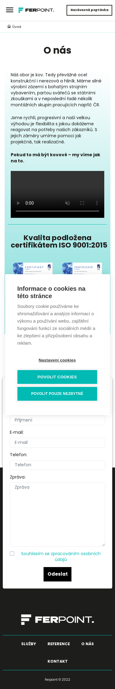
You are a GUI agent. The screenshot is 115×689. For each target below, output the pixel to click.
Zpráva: (17, 477)
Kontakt (58, 661)
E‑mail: (17, 432)
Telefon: (18, 455)
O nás (87, 643)
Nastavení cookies (57, 360)
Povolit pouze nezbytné (57, 394)
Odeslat (58, 574)
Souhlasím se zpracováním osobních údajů (61, 557)
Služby (28, 643)
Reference (59, 643)
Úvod (14, 27)
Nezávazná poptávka (90, 10)
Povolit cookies (57, 377)
